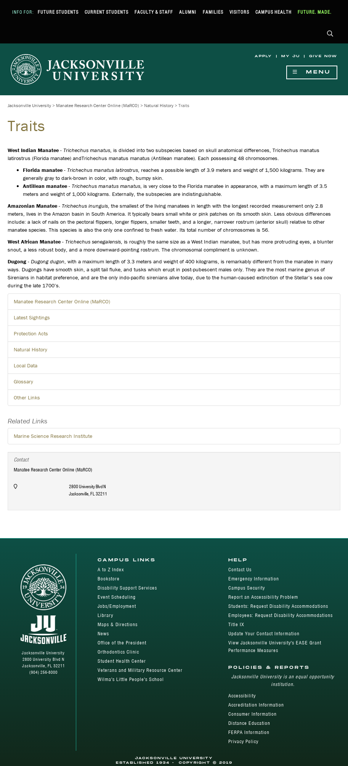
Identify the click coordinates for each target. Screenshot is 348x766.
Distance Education (249, 723)
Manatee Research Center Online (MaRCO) (97, 105)
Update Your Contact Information (264, 633)
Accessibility (242, 695)
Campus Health (273, 12)
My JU (290, 56)
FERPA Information (248, 732)
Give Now (323, 56)
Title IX (236, 624)
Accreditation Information (256, 705)
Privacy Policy (243, 741)
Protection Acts (31, 333)
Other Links (27, 397)
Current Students (106, 12)
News (103, 633)
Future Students (58, 12)
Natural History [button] (30, 349)
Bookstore (109, 578)
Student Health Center (122, 661)
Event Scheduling (117, 597)
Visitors (239, 12)
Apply (263, 56)
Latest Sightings (32, 317)
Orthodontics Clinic (118, 652)
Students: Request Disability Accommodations (278, 606)
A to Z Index (111, 569)
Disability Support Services (127, 588)
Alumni (187, 12)
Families (213, 12)
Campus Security (246, 588)
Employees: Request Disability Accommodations (280, 615)
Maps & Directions (118, 624)
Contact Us (240, 569)
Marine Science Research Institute (53, 436)
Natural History (158, 105)
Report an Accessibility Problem (263, 597)
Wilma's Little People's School (131, 679)
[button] (330, 34)
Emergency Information (253, 578)
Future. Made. (315, 12)
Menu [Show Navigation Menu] (312, 72)
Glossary (23, 381)
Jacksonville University (29, 105)
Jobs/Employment (117, 606)
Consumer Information (252, 714)
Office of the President (122, 642)
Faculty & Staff (154, 12)
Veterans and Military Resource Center (140, 670)
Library (105, 615)
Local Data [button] (25, 365)
